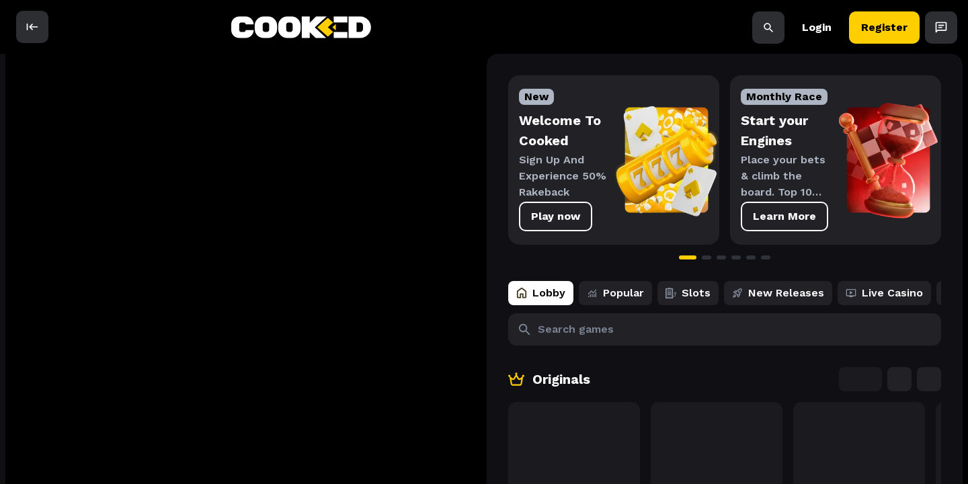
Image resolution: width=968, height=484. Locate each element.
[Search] (768, 27)
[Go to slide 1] (574, 257)
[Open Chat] (941, 27)
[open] (32, 27)
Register (884, 27)
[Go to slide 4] (623, 257)
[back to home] (301, 27)
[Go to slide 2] (593, 257)
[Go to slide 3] (608, 257)
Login (817, 27)
